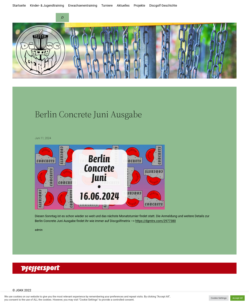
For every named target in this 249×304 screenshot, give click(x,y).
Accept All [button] (237, 298)
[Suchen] (62, 17)
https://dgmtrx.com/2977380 (155, 221)
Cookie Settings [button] (219, 298)
